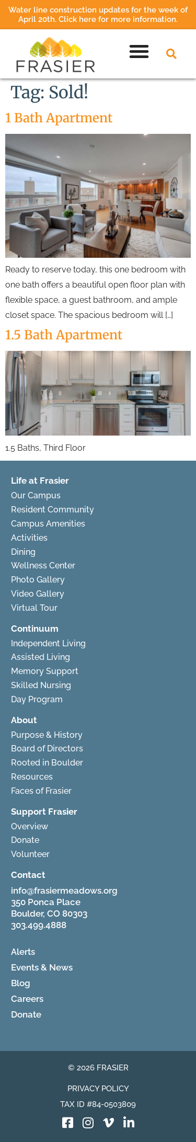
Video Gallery (37, 594)
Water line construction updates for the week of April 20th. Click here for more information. (98, 14)
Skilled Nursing (41, 685)
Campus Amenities (48, 524)
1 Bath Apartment (58, 118)
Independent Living (48, 643)
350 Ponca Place (45, 902)
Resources (32, 777)
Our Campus (36, 495)
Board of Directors (47, 748)
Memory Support (44, 671)
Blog (20, 983)
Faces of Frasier (41, 791)
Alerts (23, 951)
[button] (139, 51)
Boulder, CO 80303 (49, 913)
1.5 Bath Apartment (63, 335)
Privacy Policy (98, 1088)
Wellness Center (43, 565)
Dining (23, 552)
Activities (29, 538)
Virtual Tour (34, 608)
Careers (27, 998)
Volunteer (30, 854)
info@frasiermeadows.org (64, 890)
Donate (25, 840)
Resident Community (52, 510)
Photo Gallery (38, 580)
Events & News (42, 967)
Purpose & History (47, 735)
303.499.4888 (38, 925)
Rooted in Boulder (47, 763)
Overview (29, 826)
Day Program (37, 699)
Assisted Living (40, 657)
